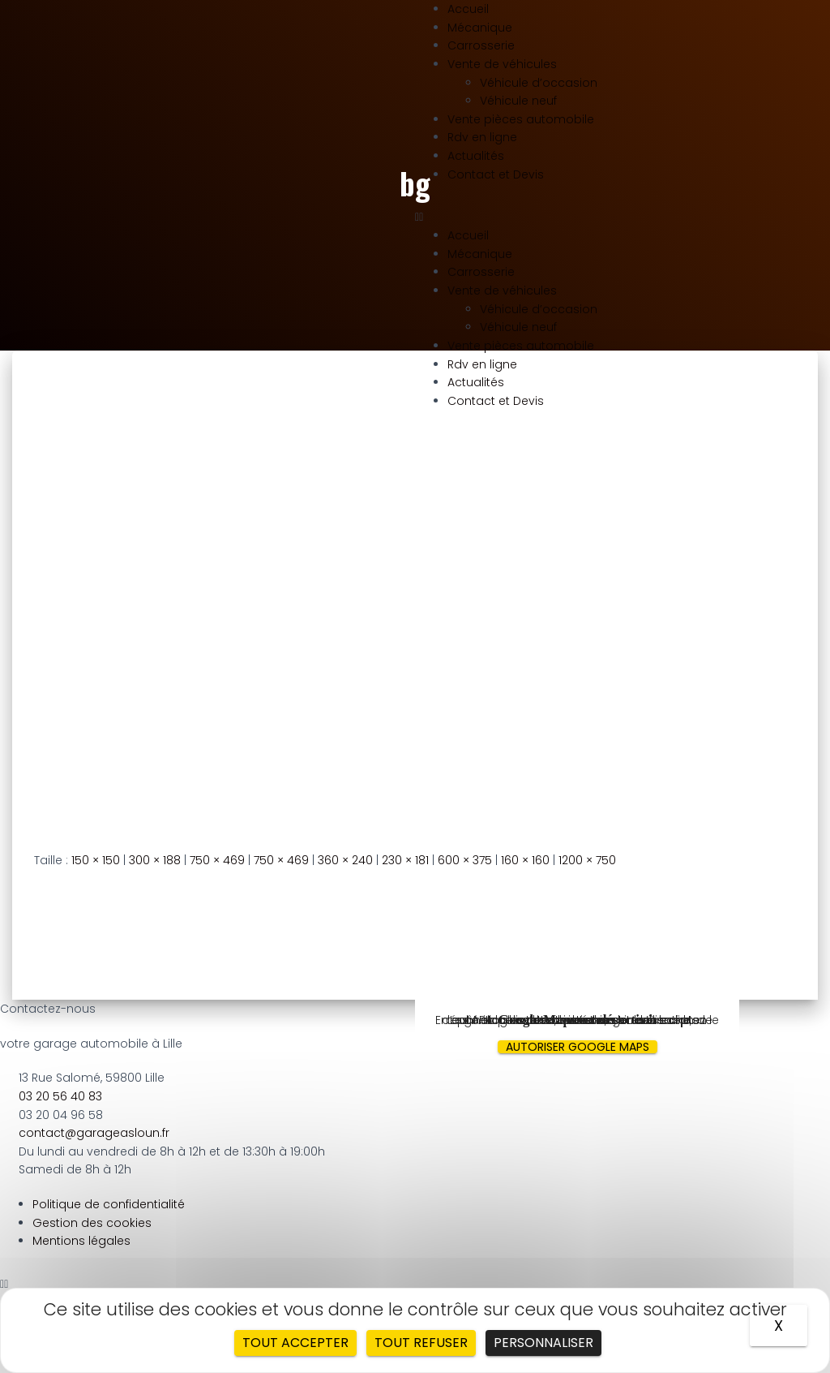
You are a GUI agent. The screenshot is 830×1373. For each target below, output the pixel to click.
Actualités (475, 156)
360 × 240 (345, 860)
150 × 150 (95, 860)
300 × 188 (155, 860)
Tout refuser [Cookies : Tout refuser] (421, 1342)
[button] (622, 217)
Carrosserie (481, 45)
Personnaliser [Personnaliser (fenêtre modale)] (543, 1342)
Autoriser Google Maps (577, 1046)
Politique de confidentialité (108, 1204)
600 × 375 (465, 860)
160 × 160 (525, 860)
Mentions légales (81, 1241)
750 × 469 (217, 860)
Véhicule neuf (518, 101)
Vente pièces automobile (520, 119)
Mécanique (479, 27)
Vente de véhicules (502, 64)
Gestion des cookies (92, 1223)
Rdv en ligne (482, 137)
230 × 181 (405, 860)
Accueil (468, 9)
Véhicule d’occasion (538, 83)
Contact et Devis (495, 174)
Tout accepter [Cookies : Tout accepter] (295, 1342)
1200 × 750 (587, 860)
